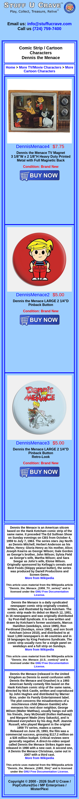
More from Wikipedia (39, 578)
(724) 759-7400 (47, 28)
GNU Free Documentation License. (46, 771)
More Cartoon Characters (48, 69)
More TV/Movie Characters (40, 67)
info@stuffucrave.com (49, 23)
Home (10, 67)
